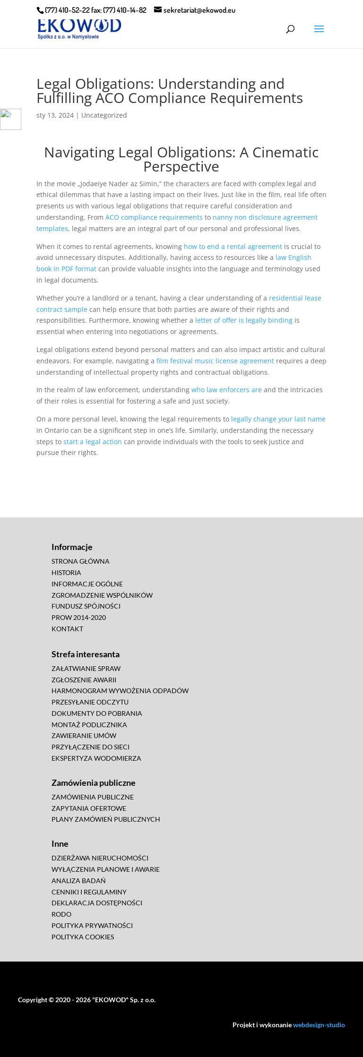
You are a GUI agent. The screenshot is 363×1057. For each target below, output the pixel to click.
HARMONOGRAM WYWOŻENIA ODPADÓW (120, 691)
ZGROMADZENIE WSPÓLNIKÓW (102, 595)
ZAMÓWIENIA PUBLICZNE (93, 797)
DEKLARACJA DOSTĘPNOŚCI (97, 903)
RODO (61, 914)
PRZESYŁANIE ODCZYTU (90, 702)
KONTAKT (67, 629)
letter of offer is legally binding (244, 320)
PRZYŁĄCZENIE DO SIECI (91, 747)
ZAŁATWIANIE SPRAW (86, 668)
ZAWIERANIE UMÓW (84, 735)
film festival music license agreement (215, 360)
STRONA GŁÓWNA (81, 561)
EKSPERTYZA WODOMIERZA (96, 758)
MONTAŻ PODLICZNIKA (89, 725)
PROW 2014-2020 (79, 617)
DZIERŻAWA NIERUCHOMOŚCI (100, 858)
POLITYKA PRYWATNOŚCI (92, 925)
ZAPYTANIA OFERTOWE (89, 808)
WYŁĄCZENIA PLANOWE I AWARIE (106, 869)
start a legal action (92, 441)
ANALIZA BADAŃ (79, 881)
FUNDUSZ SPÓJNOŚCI (86, 606)
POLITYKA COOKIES (83, 937)
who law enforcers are (226, 389)
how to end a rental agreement (233, 246)
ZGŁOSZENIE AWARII (84, 680)
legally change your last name (278, 418)
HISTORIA (66, 572)
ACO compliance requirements (154, 217)
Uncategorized (104, 115)
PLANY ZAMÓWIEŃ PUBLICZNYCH (106, 819)
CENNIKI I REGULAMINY (89, 892)
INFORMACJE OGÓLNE (87, 584)
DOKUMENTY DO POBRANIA (97, 713)
